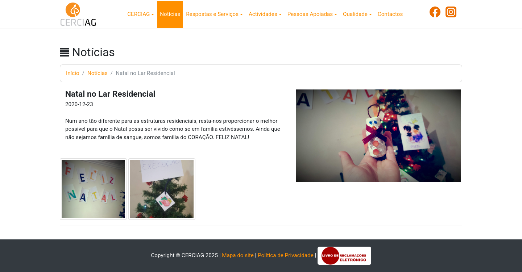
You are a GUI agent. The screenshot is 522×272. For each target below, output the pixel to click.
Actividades (263, 14)
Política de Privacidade (286, 255)
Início (72, 73)
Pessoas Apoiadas (310, 14)
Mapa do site (238, 255)
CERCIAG (138, 14)
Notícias (170, 14)
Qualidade (355, 14)
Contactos (390, 14)
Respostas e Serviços (212, 14)
